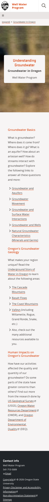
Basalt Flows (19, 298)
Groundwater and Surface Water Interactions (23, 214)
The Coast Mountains (25, 304)
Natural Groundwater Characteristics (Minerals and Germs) (25, 235)
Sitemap (7, 499)
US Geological (22, 401)
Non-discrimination (20, 495)
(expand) (6, 22)
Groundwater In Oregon (24, 22)
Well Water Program (19, 6)
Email (7, 473)
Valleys (16, 310)
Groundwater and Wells (26, 225)
